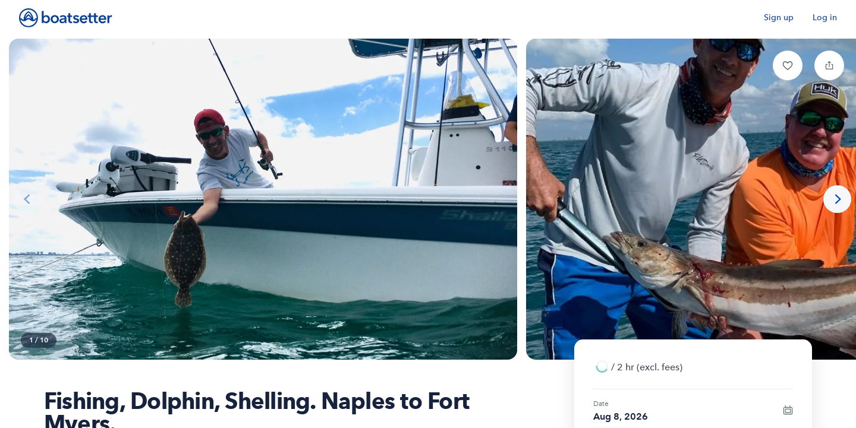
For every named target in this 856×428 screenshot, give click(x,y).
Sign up (779, 17)
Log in (825, 17)
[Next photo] (837, 199)
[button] (787, 65)
